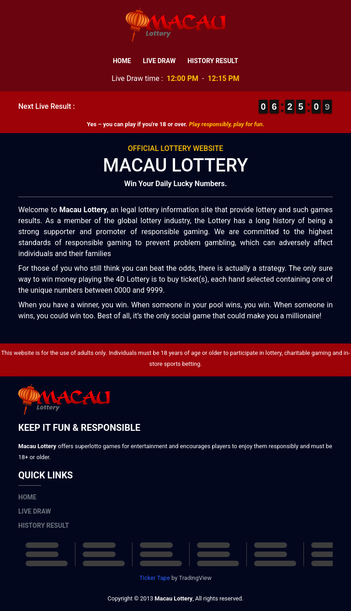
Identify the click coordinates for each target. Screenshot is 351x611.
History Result (212, 60)
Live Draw (159, 60)
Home (122, 60)
